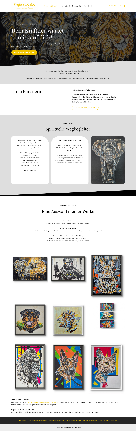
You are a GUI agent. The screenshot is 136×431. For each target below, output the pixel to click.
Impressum (23, 421)
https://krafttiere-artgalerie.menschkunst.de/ (44, 403)
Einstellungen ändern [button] (73, 421)
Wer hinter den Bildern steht (71, 6)
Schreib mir (88, 6)
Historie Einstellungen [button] (90, 421)
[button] (115, 6)
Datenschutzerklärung (57, 421)
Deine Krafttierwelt (51, 6)
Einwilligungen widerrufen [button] (108, 421)
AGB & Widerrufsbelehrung (37, 421)
